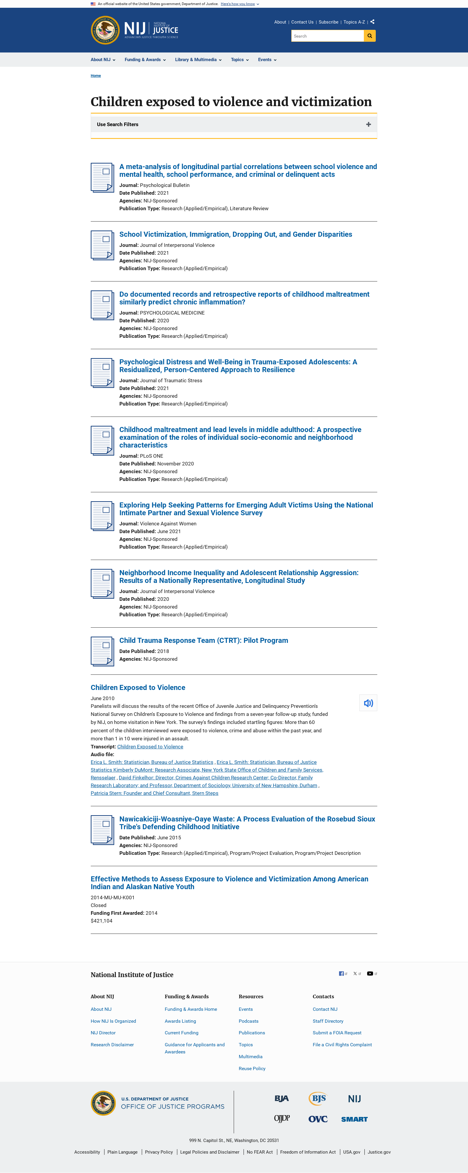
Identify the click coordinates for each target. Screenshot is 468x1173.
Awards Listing (180, 1021)
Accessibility (87, 1152)
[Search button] (370, 36)
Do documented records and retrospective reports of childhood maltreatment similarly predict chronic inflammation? (244, 298)
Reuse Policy (252, 1068)
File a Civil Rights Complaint (342, 1044)
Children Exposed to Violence (138, 687)
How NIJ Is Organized (113, 1021)
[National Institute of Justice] (355, 1096)
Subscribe (328, 22)
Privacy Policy (159, 1152)
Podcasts (248, 1021)
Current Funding (181, 1033)
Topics (246, 1044)
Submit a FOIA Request (337, 1033)
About (280, 22)
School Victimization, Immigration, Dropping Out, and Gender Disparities (235, 234)
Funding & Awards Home (191, 1009)
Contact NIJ (325, 1009)
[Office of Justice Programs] (105, 30)
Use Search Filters (117, 124)
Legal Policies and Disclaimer (209, 1152)
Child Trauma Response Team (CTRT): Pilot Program (203, 640)
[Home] (151, 30)
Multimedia (251, 1056)
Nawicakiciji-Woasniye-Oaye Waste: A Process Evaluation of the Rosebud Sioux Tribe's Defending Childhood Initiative (247, 823)
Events (246, 1009)
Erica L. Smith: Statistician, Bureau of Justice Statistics (152, 762)
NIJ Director (103, 1033)
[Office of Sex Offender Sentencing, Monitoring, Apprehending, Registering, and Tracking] (354, 1118)
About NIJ (101, 1009)
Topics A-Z (354, 22)
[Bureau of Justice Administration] (282, 1096)
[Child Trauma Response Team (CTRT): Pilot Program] (102, 665)
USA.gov (351, 1152)
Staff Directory (328, 1021)
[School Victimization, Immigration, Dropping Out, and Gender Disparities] (102, 258)
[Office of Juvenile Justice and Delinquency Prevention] (282, 1120)
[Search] (327, 36)
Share (374, 23)
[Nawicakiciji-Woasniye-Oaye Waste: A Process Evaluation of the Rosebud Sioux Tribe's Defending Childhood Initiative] (102, 843)
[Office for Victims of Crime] (318, 1119)
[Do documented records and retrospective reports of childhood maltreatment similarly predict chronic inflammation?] (102, 318)
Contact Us (302, 22)
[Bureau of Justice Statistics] (318, 1103)
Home (96, 75)
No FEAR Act (260, 1152)
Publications (252, 1033)
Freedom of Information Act (308, 1152)
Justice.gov (379, 1152)
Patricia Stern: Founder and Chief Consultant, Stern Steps (154, 793)
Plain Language (122, 1152)
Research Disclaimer (112, 1044)
